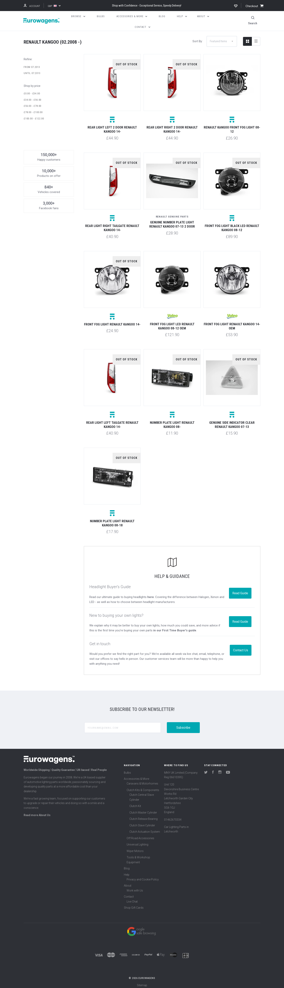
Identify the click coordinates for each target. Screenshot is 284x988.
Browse (78, 16)
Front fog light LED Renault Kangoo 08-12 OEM (172, 324)
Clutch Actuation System (144, 829)
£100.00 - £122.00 (34, 116)
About (127, 883)
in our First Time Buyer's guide (174, 628)
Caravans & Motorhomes (142, 781)
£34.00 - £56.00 (32, 97)
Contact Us (240, 648)
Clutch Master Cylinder (143, 810)
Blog (127, 866)
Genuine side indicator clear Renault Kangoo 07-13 (232, 422)
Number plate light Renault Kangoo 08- (172, 422)
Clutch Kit (135, 803)
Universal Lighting (137, 842)
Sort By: (197, 39)
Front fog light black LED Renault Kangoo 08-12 (232, 226)
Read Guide (240, 591)
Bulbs (127, 770)
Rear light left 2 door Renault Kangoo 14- (112, 127)
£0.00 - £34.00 (32, 91)
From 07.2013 (32, 64)
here (150, 594)
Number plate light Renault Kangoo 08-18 (112, 521)
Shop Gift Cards (134, 905)
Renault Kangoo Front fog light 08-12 (232, 127)
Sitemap (142, 982)
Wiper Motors (135, 848)
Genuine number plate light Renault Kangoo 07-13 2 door (172, 222)
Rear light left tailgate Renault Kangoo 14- (112, 422)
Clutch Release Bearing (143, 816)
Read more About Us (37, 812)
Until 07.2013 (32, 70)
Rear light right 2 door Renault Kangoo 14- (172, 127)
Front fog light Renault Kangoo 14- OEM (232, 324)
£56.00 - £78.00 (32, 103)
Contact (129, 894)
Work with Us (135, 888)
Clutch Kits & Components (143, 787)
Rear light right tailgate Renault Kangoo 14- (112, 226)
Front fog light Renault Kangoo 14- (112, 322)
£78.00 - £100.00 (33, 109)
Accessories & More (136, 776)
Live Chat (132, 899)
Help (126, 872)
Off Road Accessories (140, 835)
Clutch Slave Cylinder (142, 823)
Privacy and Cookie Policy (143, 877)
